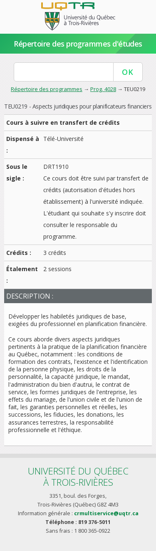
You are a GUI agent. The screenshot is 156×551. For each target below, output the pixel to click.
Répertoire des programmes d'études (78, 44)
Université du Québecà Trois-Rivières (78, 476)
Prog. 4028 (103, 89)
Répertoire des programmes (46, 89)
